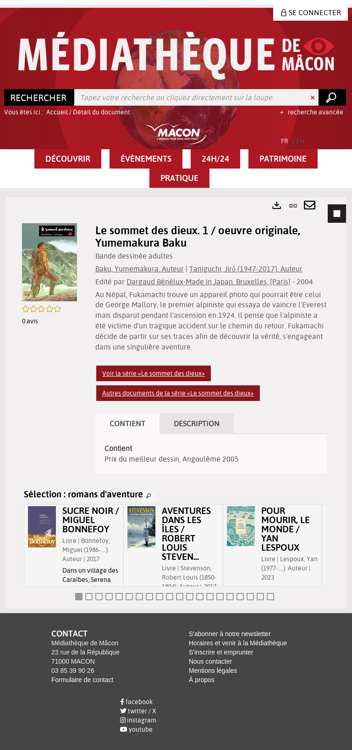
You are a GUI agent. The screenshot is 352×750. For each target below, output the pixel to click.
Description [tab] (197, 423)
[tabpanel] (176, 403)
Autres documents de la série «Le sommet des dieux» (178, 393)
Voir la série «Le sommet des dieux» (153, 373)
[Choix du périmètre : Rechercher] (39, 97)
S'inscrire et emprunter (221, 652)
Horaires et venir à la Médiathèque (238, 643)
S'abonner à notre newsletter (230, 633)
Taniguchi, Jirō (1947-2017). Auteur (245, 268)
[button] (67, 159)
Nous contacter (210, 661)
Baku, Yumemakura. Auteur (139, 268)
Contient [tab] (127, 423)
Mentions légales (213, 670)
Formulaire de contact (82, 679)
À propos (201, 679)
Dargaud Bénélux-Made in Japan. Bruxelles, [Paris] (208, 281)
